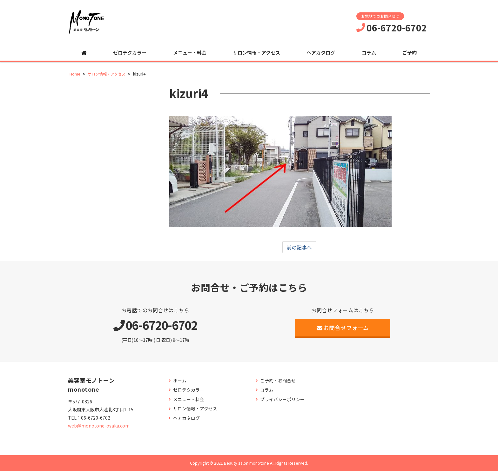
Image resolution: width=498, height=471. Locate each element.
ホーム (179, 381)
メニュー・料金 (189, 52)
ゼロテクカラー (129, 52)
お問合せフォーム (343, 327)
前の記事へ (299, 247)
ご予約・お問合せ (278, 381)
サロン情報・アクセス (256, 52)
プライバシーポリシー (282, 399)
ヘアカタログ (320, 52)
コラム (369, 52)
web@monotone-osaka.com (99, 425)
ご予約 (409, 52)
